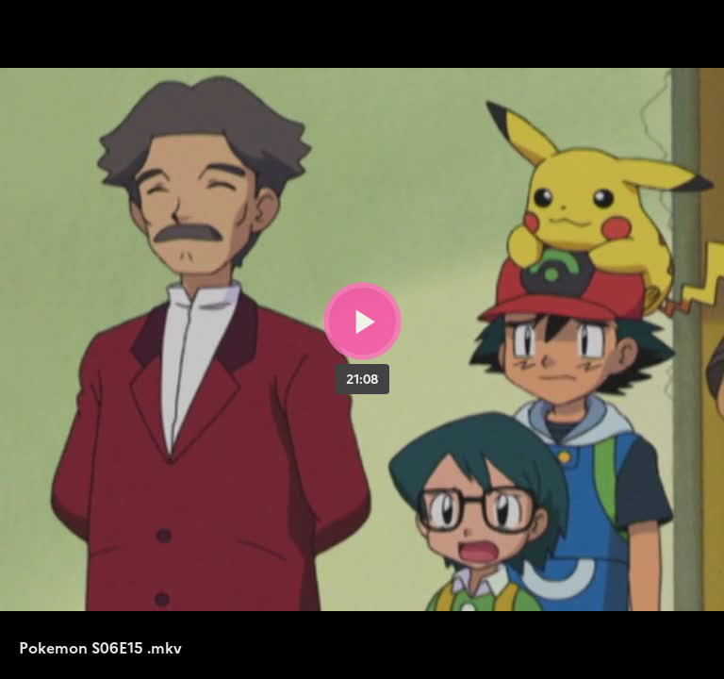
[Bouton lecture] (362, 321)
